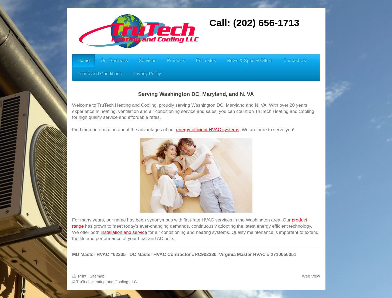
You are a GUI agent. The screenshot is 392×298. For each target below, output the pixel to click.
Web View (311, 276)
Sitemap (97, 276)
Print (80, 276)
